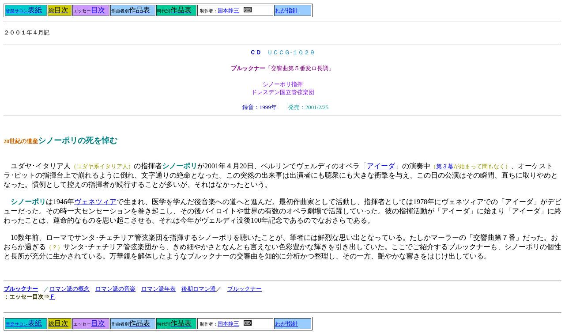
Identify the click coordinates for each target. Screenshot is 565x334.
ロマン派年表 (158, 288)
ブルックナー (21, 288)
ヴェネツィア (95, 201)
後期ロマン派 (198, 288)
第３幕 (444, 166)
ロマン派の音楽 (115, 288)
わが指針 (286, 11)
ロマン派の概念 (69, 288)
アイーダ (381, 166)
